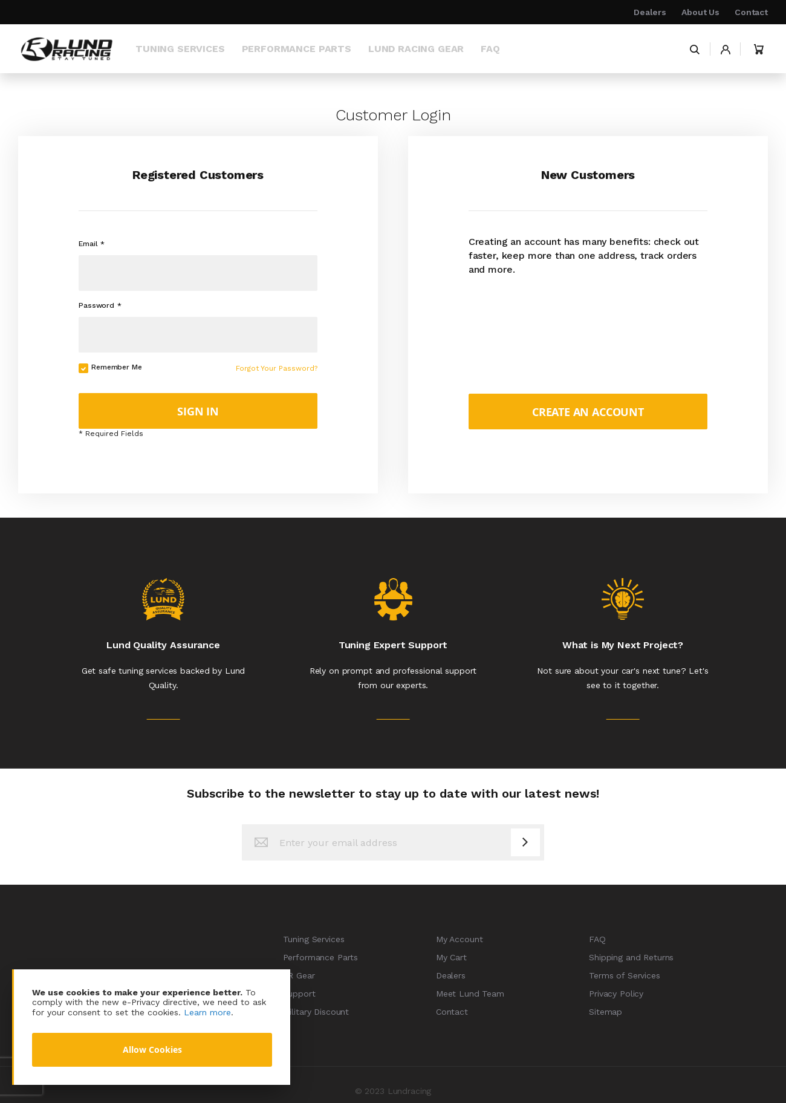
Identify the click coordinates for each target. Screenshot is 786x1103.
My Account (459, 939)
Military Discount (316, 1012)
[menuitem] (180, 49)
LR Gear (299, 975)
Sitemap (605, 1012)
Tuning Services (314, 939)
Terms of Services (624, 975)
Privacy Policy (616, 993)
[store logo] (66, 49)
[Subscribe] (525, 842)
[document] (152, 1027)
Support (299, 993)
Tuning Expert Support (393, 645)
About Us (700, 12)
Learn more (207, 1012)
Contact (751, 12)
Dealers (650, 12)
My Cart (451, 957)
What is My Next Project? (622, 645)
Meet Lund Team (470, 993)
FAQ (597, 939)
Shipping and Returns (631, 957)
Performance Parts (321, 957)
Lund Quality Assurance (162, 645)
